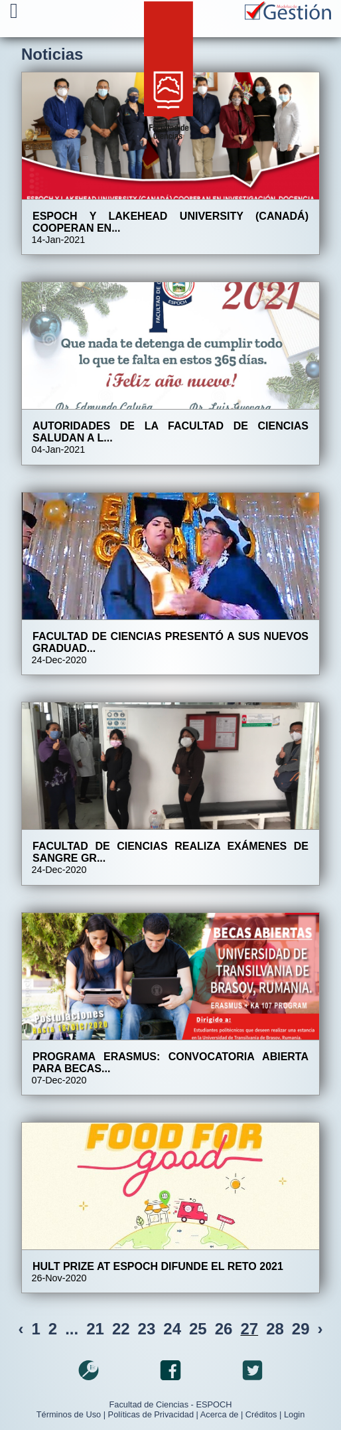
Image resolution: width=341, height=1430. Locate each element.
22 (121, 1329)
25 (198, 1329)
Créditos (261, 1414)
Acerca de (219, 1414)
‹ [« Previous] (20, 1329)
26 (224, 1329)
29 (301, 1329)
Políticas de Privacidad (151, 1414)
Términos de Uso (68, 1414)
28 (275, 1329)
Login (294, 1414)
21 (95, 1329)
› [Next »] (320, 1329)
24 (172, 1329)
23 (147, 1329)
